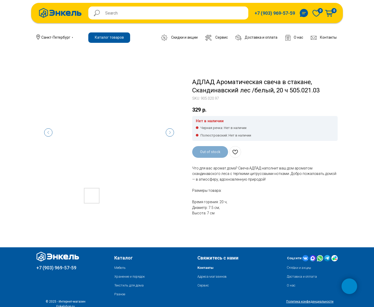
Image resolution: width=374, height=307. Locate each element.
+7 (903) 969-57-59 (56, 267)
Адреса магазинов (212, 276)
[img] (316, 13)
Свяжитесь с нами (217, 258)
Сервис (203, 285)
